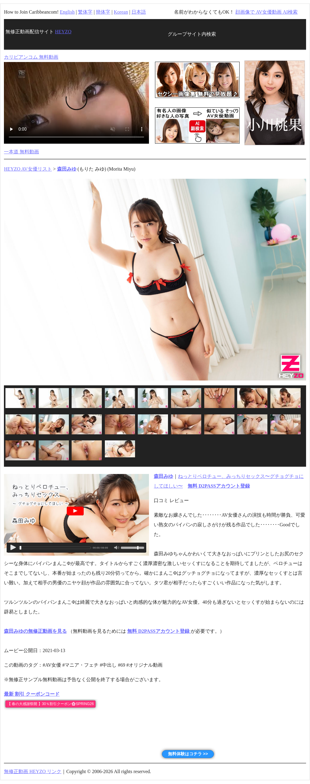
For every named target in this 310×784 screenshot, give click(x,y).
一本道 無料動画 (21, 151)
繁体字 (85, 12)
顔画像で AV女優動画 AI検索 (266, 12)
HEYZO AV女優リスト (28, 169)
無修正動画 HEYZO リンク (32, 771)
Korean (121, 12)
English (67, 12)
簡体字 (103, 12)
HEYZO (63, 31)
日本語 (138, 12)
